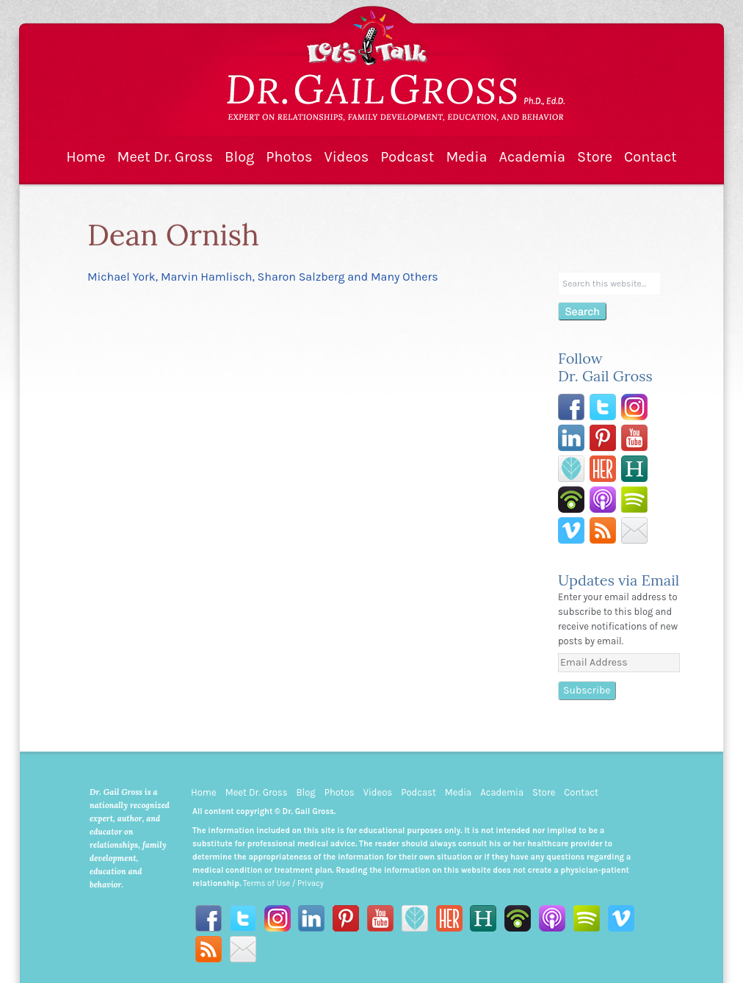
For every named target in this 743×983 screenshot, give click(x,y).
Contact (650, 156)
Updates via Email (618, 580)
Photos (289, 156)
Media (466, 156)
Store (594, 156)
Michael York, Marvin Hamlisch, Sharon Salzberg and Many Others (262, 277)
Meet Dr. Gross (165, 156)
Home (85, 156)
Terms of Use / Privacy (283, 883)
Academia (532, 156)
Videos (346, 156)
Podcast (407, 156)
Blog (239, 156)
